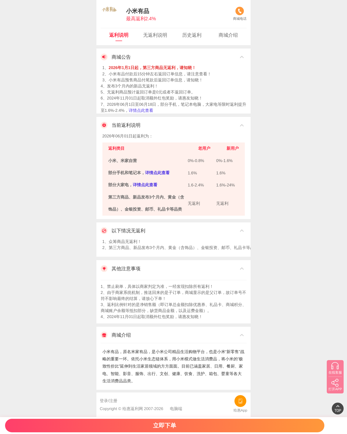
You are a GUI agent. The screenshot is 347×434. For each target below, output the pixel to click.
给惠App (240, 403)
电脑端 (176, 408)
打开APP (335, 384)
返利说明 (118, 35)
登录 (104, 400)
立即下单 (164, 425)
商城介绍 (228, 35)
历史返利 (191, 35)
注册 (113, 400)
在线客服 (335, 368)
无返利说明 (155, 35)
